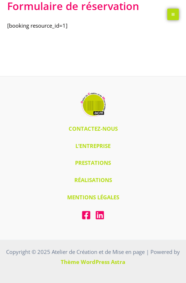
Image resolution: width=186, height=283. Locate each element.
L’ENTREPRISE (93, 145)
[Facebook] (86, 215)
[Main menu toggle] (173, 14)
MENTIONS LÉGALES (93, 197)
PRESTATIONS (93, 162)
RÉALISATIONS (93, 180)
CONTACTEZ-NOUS (93, 128)
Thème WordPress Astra (93, 261)
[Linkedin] (99, 215)
